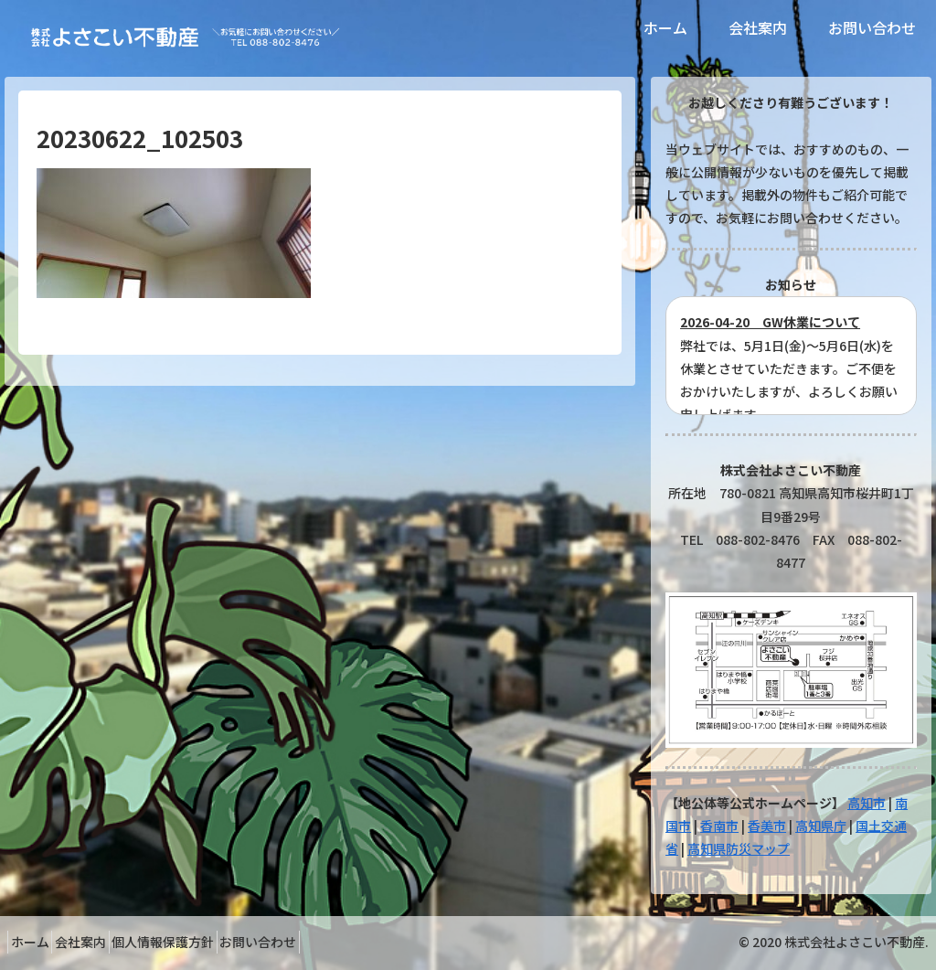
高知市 (866, 803)
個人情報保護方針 (196, 942)
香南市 (719, 825)
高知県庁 (820, 825)
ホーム (36, 942)
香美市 (767, 825)
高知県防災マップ (738, 848)
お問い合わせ (305, 942)
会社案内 (100, 942)
